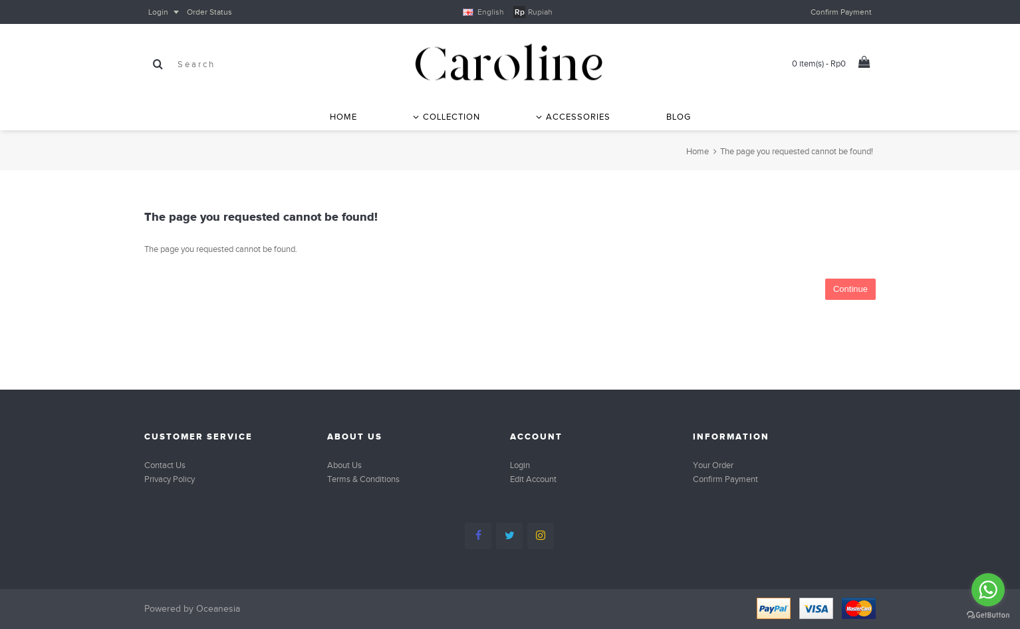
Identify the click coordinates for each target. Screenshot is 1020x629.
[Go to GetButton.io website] (988, 615)
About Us (344, 465)
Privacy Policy (169, 479)
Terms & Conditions (363, 479)
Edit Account (533, 479)
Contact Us (165, 465)
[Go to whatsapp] (988, 589)
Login (520, 465)
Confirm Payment (725, 479)
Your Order (713, 465)
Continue (850, 289)
